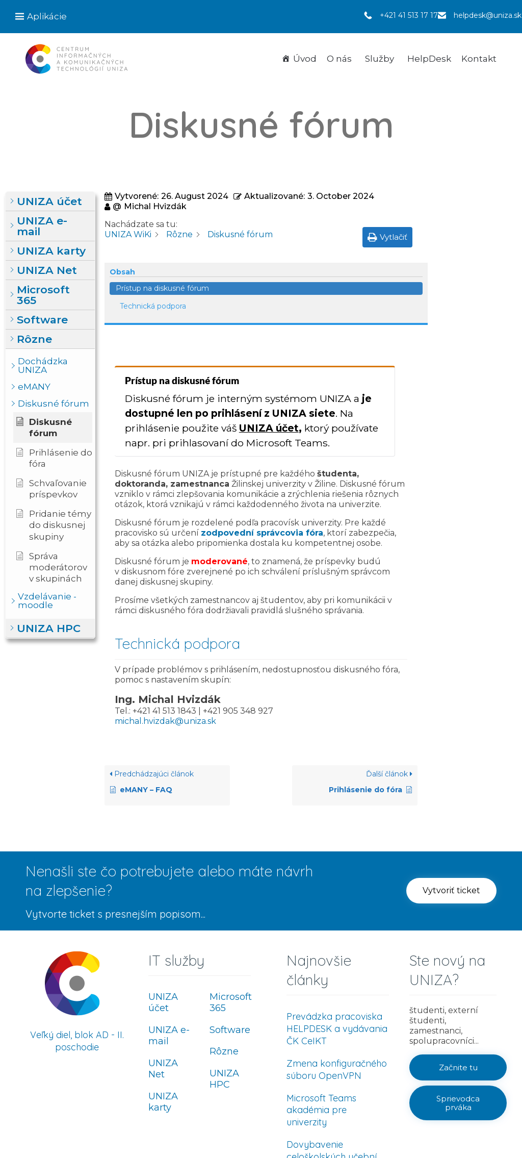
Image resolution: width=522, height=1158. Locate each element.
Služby (379, 59)
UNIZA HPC (224, 996)
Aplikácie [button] (47, 16)
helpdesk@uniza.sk (487, 15)
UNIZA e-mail (169, 953)
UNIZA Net (163, 986)
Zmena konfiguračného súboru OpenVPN (336, 987)
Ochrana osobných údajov (388, 1129)
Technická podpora (475, 244)
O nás (339, 59)
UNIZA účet (269, 345)
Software (230, 947)
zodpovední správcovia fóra (262, 451)
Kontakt (479, 59)
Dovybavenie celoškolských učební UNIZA (331, 1074)
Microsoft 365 (231, 920)
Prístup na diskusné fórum (473, 222)
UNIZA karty (163, 1019)
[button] (50, 201)
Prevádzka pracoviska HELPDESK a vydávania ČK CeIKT (336, 946)
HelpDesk (429, 59)
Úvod (305, 59)
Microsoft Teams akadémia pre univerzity (321, 1028)
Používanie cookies (465, 1129)
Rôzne (224, 969)
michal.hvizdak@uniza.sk (165, 638)
